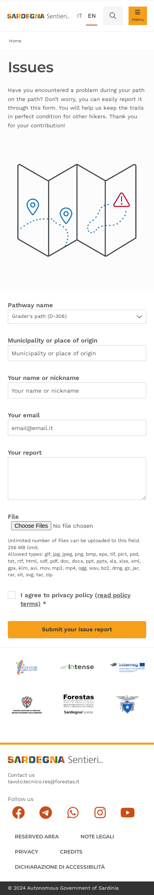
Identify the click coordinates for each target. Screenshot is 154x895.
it (79, 15)
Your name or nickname (43, 378)
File (13, 516)
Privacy (26, 852)
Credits (71, 852)
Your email (24, 415)
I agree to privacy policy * (76, 599)
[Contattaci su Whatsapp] (73, 812)
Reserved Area (37, 836)
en (92, 15)
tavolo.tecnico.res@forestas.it (43, 782)
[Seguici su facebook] (18, 812)
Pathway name (30, 305)
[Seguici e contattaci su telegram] (46, 812)
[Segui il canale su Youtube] (127, 812)
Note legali (97, 836)
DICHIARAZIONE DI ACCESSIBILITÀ (60, 867)
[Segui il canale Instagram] (100, 812)
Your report (24, 452)
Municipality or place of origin (52, 340)
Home (15, 41)
